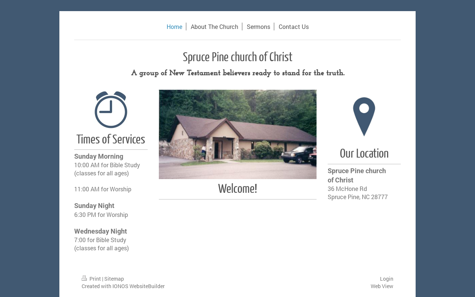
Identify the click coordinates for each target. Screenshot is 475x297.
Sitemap (114, 278)
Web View (382, 286)
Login (386, 278)
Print (92, 278)
